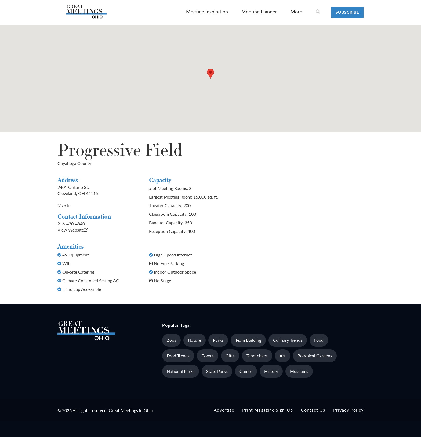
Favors (207, 355)
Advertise (224, 410)
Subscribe (347, 12)
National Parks (180, 371)
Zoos (171, 340)
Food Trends (178, 355)
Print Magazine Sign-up (267, 410)
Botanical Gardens (314, 355)
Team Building (248, 340)
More (296, 11)
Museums (299, 371)
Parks (218, 340)
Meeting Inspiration (207, 11)
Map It (63, 206)
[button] (210, 74)
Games (245, 371)
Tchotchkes (257, 355)
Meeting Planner (259, 11)
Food (319, 340)
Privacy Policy (348, 410)
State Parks (217, 371)
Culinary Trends (287, 340)
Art (283, 355)
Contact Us (313, 410)
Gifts (230, 355)
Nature (194, 340)
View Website (72, 230)
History (271, 371)
